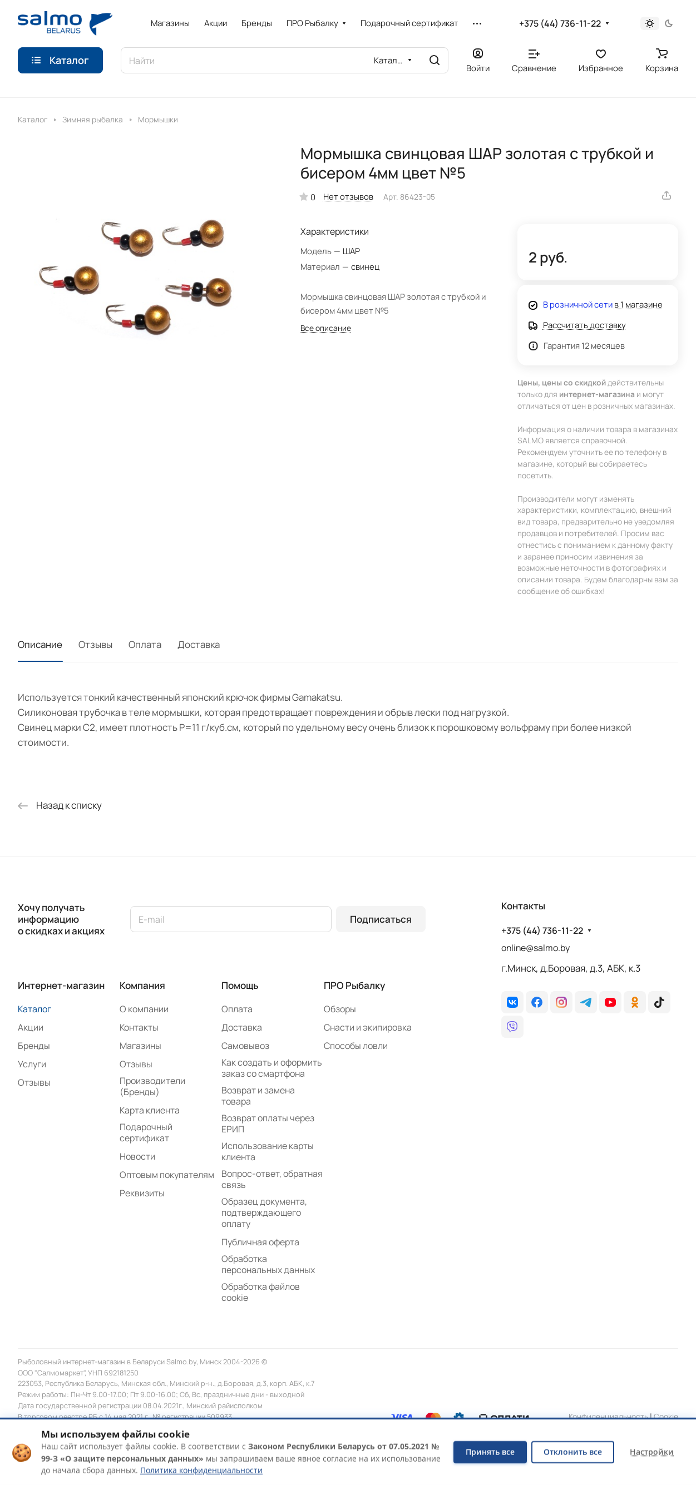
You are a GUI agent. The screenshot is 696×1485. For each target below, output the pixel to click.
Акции (30, 1027)
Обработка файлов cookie (260, 1292)
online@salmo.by (535, 948)
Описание (40, 644)
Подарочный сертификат (146, 1132)
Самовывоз (245, 1046)
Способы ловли (356, 1046)
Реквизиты (142, 1193)
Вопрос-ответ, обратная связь (272, 1179)
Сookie (666, 1416)
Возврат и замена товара (258, 1095)
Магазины (140, 1046)
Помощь (239, 985)
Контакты (139, 1027)
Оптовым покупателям (167, 1175)
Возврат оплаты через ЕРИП (267, 1123)
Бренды (34, 1046)
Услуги (32, 1064)
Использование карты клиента (267, 1151)
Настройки (652, 1452)
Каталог (34, 1009)
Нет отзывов (348, 196)
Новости (137, 1156)
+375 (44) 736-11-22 (560, 23)
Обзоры (340, 1009)
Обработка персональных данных (268, 1264)
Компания (142, 985)
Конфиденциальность (608, 1416)
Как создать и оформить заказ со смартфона (271, 1068)
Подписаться (381, 919)
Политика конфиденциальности (201, 1470)
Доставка (198, 644)
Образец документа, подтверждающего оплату (264, 1212)
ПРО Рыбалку (354, 985)
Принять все (490, 1452)
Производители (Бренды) (152, 1086)
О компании (144, 1009)
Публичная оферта (260, 1242)
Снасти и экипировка (368, 1027)
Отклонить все (573, 1452)
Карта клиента (150, 1110)
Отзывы (95, 644)
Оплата (145, 644)
